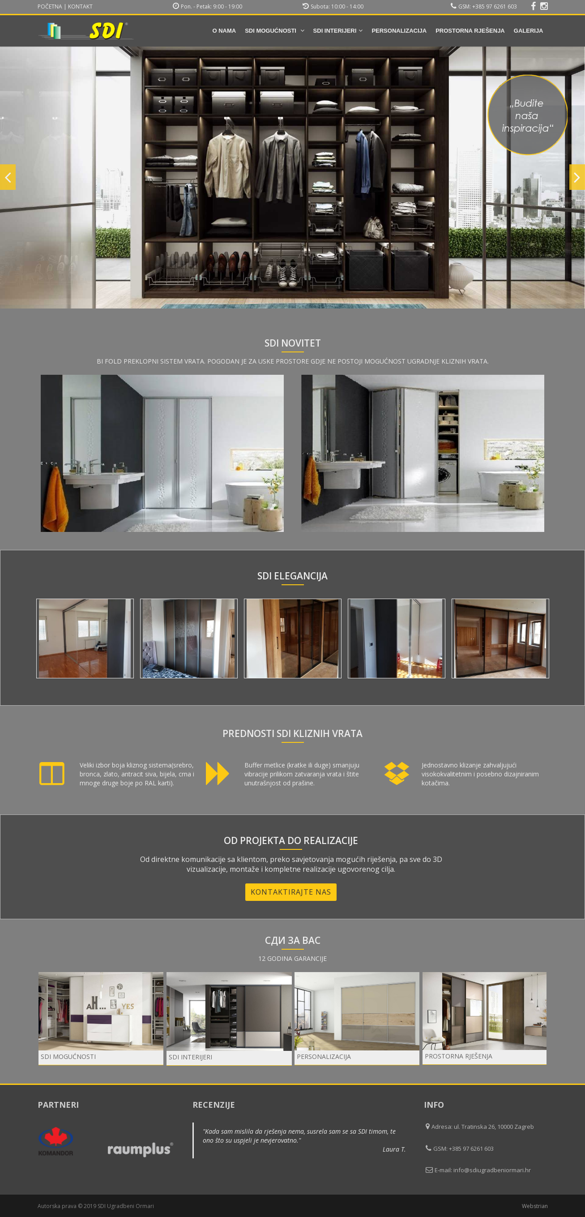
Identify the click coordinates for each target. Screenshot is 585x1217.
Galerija (528, 30)
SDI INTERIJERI (338, 30)
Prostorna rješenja (470, 30)
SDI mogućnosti (274, 30)
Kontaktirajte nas (291, 892)
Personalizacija (399, 30)
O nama (224, 30)
